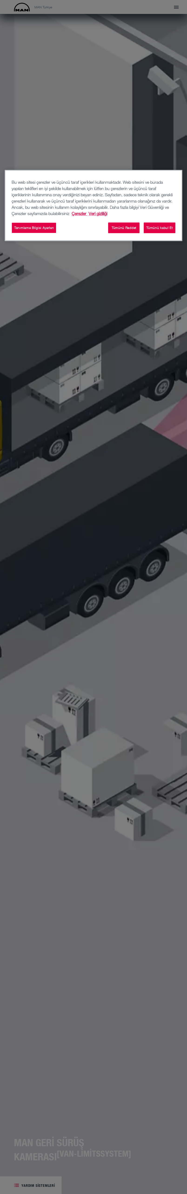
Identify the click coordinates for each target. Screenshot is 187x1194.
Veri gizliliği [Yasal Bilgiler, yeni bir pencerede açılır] (98, 213)
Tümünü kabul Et (159, 228)
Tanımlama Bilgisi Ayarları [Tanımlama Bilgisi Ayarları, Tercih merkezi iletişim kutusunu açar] (34, 228)
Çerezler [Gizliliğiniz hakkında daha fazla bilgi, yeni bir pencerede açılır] (79, 213)
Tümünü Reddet (124, 228)
